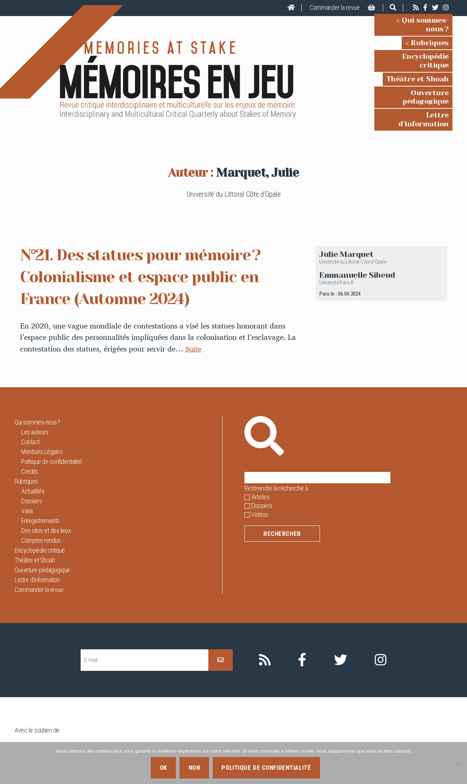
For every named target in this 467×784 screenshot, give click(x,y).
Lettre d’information (411, 94)
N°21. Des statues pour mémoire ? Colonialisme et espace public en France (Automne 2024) (153, 252)
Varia (27, 486)
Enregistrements (40, 496)
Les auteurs (35, 407)
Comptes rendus (40, 516)
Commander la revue (335, 7)
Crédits (29, 447)
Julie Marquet (346, 229)
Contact (30, 417)
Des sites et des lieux (46, 506)
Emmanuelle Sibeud (357, 250)
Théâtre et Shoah (417, 66)
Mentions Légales (41, 427)
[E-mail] (144, 636)
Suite (193, 324)
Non (194, 767)
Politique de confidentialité (51, 437)
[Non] (458, 763)
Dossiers (31, 476)
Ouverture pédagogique (406, 80)
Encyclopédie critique (410, 53)
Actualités (32, 466)
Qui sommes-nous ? (414, 25)
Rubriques (430, 39)
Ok (163, 767)
